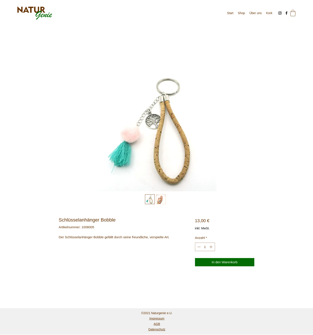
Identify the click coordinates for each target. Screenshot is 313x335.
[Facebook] (286, 13)
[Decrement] (198, 247)
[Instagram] (280, 13)
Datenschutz (156, 329)
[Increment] (211, 247)
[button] (293, 13)
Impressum (156, 318)
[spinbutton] (204, 247)
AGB (157, 324)
